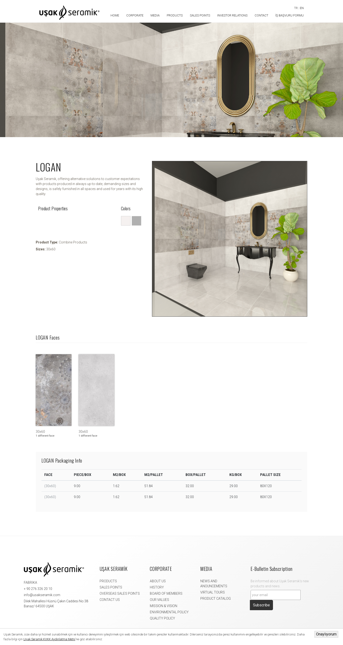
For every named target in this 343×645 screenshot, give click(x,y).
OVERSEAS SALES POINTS (120, 593)
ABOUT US (158, 581)
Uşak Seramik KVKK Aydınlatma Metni (49, 639)
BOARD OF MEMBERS (166, 593)
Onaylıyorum (326, 634)
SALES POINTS (111, 587)
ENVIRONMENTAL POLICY (169, 612)
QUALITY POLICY (162, 618)
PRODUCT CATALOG (215, 598)
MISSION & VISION (163, 606)
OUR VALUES (159, 600)
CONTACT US (110, 600)
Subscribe (261, 605)
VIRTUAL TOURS (212, 592)
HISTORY (157, 587)
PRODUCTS (108, 581)
